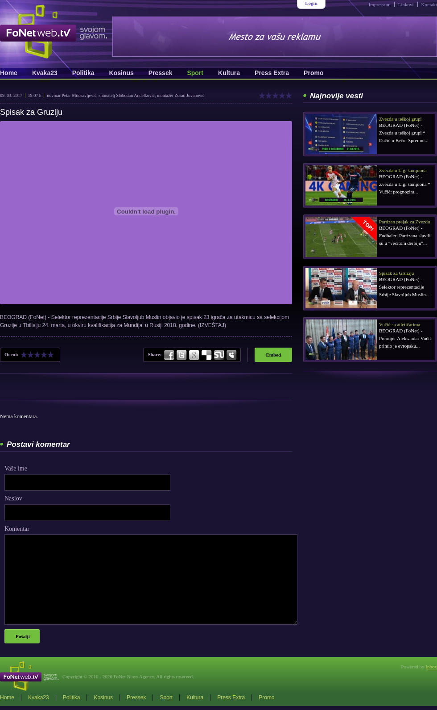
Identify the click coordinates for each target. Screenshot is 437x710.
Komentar (16, 528)
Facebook (169, 355)
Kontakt (429, 4)
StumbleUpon (219, 355)
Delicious (206, 355)
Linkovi (406, 4)
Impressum (380, 4)
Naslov (13, 498)
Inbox (431, 666)
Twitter (181, 355)
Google (194, 355)
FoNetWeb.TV (53, 31)
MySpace (231, 355)
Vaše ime (15, 468)
